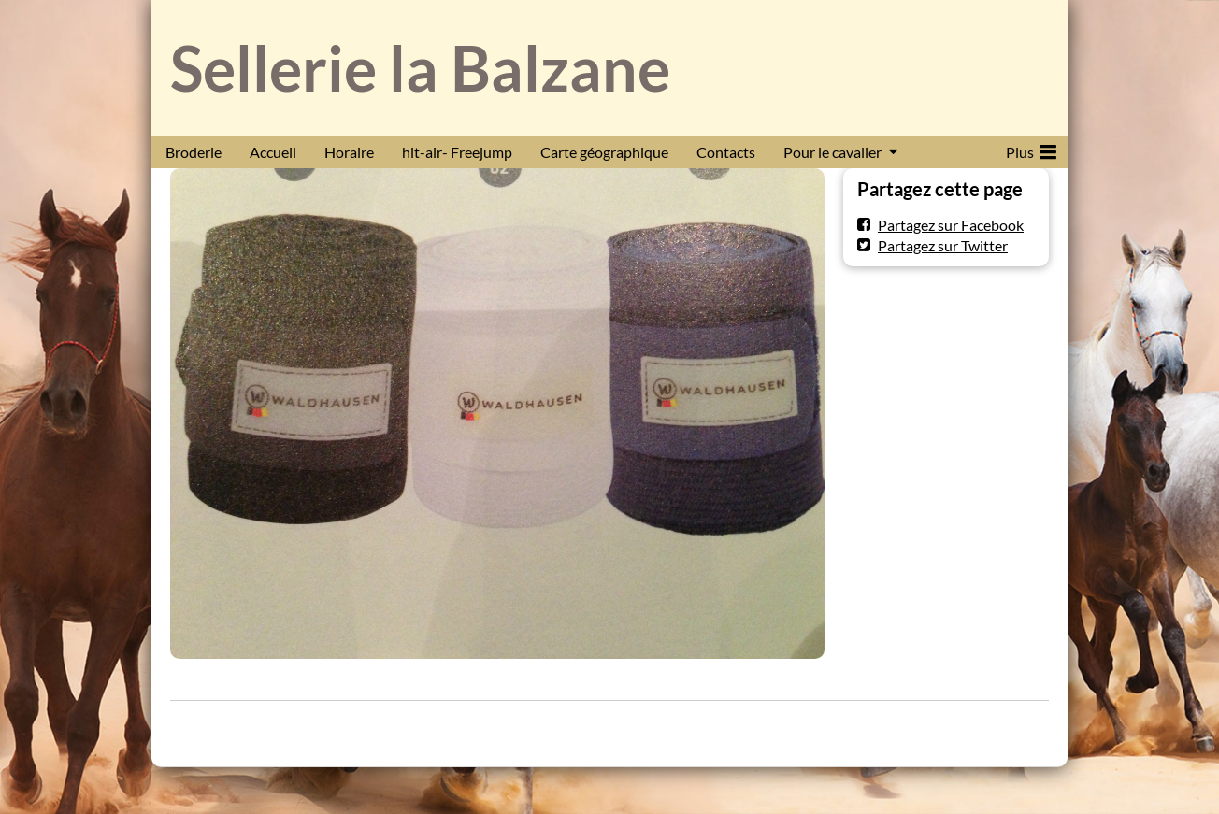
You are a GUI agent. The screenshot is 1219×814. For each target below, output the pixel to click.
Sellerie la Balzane (420, 68)
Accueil (273, 152)
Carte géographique (604, 152)
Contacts (725, 152)
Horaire (349, 152)
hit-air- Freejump (457, 152)
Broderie (193, 152)
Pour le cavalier (832, 152)
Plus (1031, 149)
